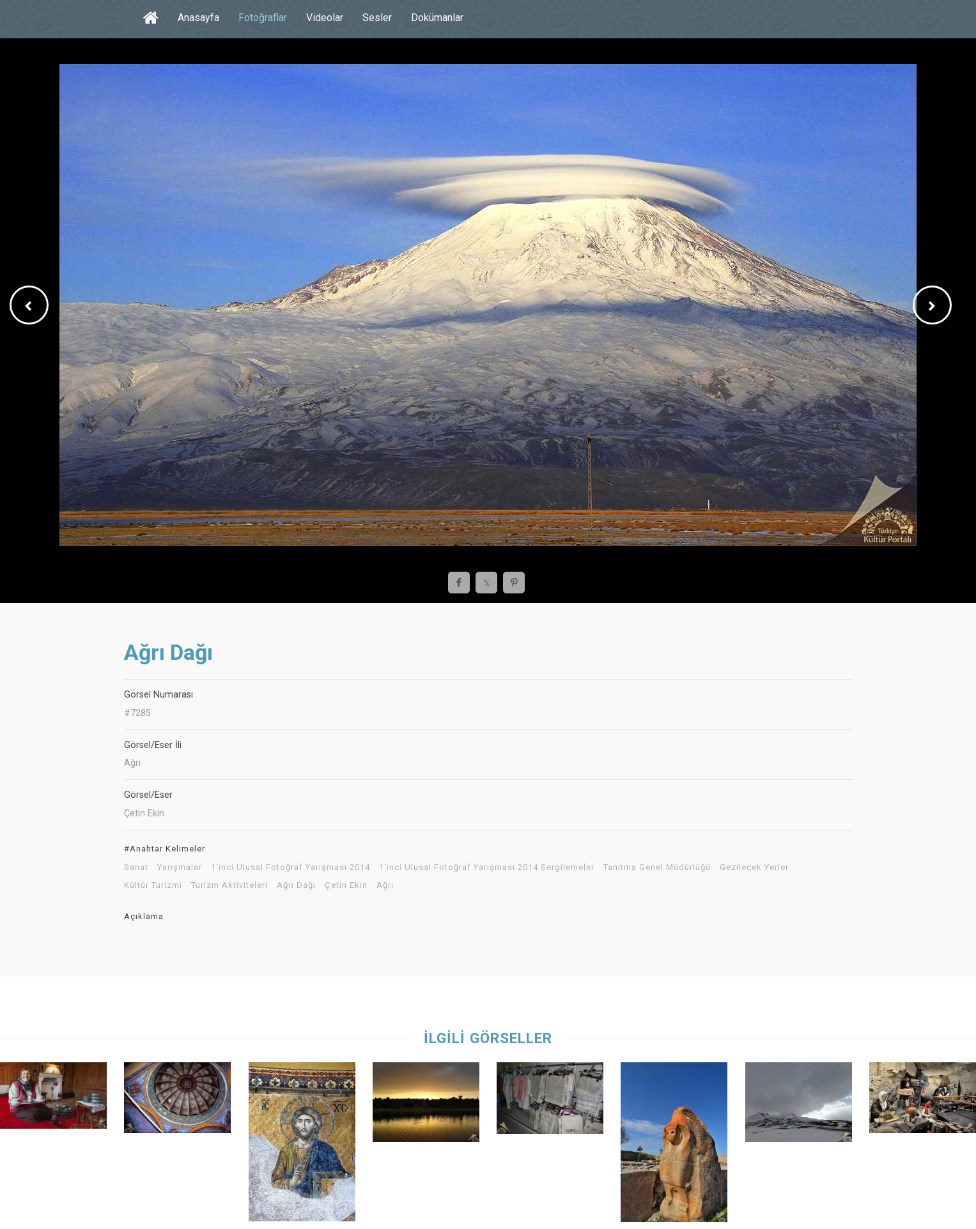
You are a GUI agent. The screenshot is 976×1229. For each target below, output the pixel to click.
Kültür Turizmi (153, 885)
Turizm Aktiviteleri (229, 885)
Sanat (136, 867)
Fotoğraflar (262, 17)
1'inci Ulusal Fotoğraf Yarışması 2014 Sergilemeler (486, 867)
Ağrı (385, 885)
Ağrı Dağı (296, 885)
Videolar (324, 17)
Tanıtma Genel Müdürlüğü (657, 867)
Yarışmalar (179, 867)
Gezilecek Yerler (754, 867)
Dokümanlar (437, 17)
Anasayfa (198, 17)
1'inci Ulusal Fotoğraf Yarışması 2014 (290, 867)
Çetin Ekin (346, 885)
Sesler (377, 17)
